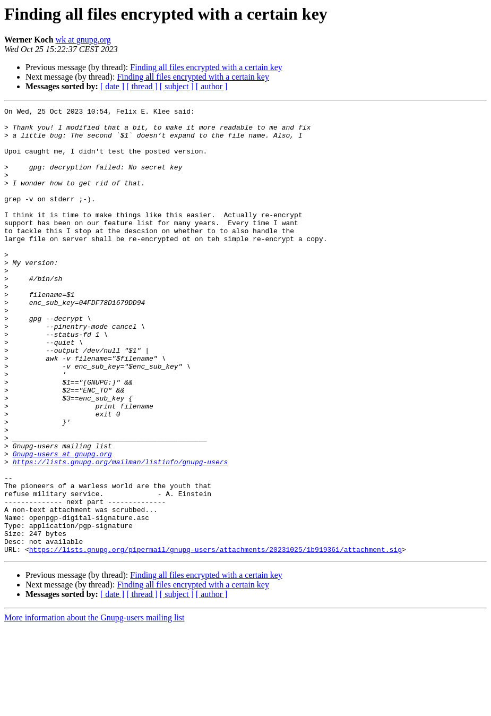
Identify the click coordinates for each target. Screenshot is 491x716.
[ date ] (112, 86)
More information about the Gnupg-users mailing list (94, 706)
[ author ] (212, 86)
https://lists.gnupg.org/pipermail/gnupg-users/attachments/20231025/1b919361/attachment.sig (215, 638)
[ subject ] (177, 86)
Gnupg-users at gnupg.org (62, 524)
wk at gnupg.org (83, 39)
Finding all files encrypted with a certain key (206, 67)
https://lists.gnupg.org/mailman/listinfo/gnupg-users (120, 533)
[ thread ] (142, 86)
